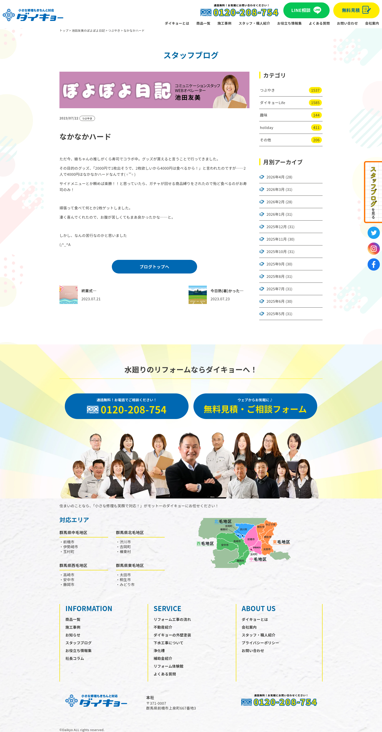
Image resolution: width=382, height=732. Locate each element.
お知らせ (73, 634)
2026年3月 (276, 189)
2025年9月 (276, 264)
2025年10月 (277, 251)
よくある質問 (319, 23)
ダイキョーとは (177, 23)
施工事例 (225, 23)
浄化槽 (159, 650)
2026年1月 (276, 214)
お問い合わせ (347, 23)
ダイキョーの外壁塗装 (172, 634)
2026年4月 (276, 177)
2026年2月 (276, 201)
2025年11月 (277, 239)
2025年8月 (276, 276)
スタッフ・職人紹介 (254, 23)
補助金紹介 (162, 658)
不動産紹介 (162, 627)
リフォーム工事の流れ (172, 619)
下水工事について (168, 642)
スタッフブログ (79, 642)
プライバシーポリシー (260, 642)
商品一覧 (203, 23)
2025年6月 (276, 301)
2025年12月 (277, 226)
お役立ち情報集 (289, 23)
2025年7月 (276, 288)
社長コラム (75, 658)
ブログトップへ (154, 267)
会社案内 (372, 23)
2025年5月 (276, 313)
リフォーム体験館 (168, 666)
